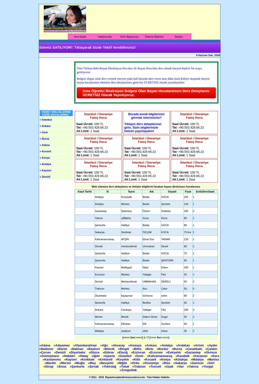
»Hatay (83, 356)
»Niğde (122, 363)
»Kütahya (181, 359)
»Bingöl (124, 349)
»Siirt (211, 363)
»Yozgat (208, 366)
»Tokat (125, 366)
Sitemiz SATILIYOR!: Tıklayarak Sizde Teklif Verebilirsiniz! (87, 47)
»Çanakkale (194, 349)
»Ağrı (104, 345)
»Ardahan (183, 345)
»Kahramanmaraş (160, 356)
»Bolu (149, 349)
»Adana (45, 345)
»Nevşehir (106, 363)
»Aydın (212, 345)
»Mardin (50, 363)
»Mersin (66, 363)
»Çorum (45, 352)
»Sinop (48, 366)
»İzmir (139, 356)
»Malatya (197, 359)
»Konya (165, 359)
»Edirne (109, 352)
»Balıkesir (46, 349)
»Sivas (62, 366)
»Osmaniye (151, 363)
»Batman (77, 349)
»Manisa (213, 359)
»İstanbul (125, 356)
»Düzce (94, 352)
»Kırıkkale (87, 359)
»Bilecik (109, 349)
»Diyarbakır (77, 352)
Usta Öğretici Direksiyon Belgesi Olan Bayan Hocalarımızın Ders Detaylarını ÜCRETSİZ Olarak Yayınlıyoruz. (146, 93)
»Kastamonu (52, 359)
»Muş (92, 363)
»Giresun (211, 352)
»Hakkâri (69, 356)
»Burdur (163, 349)
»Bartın (62, 349)
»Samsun (197, 363)
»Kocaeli (150, 359)
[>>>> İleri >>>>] (159, 337)
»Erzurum (156, 352)
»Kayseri (71, 359)
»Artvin (199, 345)
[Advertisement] (152, 19)
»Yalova (193, 366)
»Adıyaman (62, 345)
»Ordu (135, 363)
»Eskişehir (174, 352)
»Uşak (169, 366)
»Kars (215, 356)
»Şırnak (94, 366)
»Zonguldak (129, 370)
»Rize (166, 363)
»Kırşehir (123, 359)
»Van (181, 366)
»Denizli (60, 352)
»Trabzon (139, 366)
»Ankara (151, 345)
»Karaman (200, 356)
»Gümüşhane (50, 356)
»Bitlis (137, 349)
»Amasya (135, 345)
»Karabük (183, 356)
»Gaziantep (192, 352)
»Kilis (136, 359)
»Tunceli (155, 366)
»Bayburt (94, 349)
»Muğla (80, 363)
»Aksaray (118, 345)
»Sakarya (180, 363)
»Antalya (166, 345)
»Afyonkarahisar (85, 345)
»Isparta (109, 356)
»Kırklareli (105, 359)
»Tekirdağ (109, 366)
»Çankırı (211, 349)
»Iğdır (96, 356)
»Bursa (177, 349)
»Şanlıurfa (77, 366)
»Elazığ (122, 352)
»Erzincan (138, 352)
